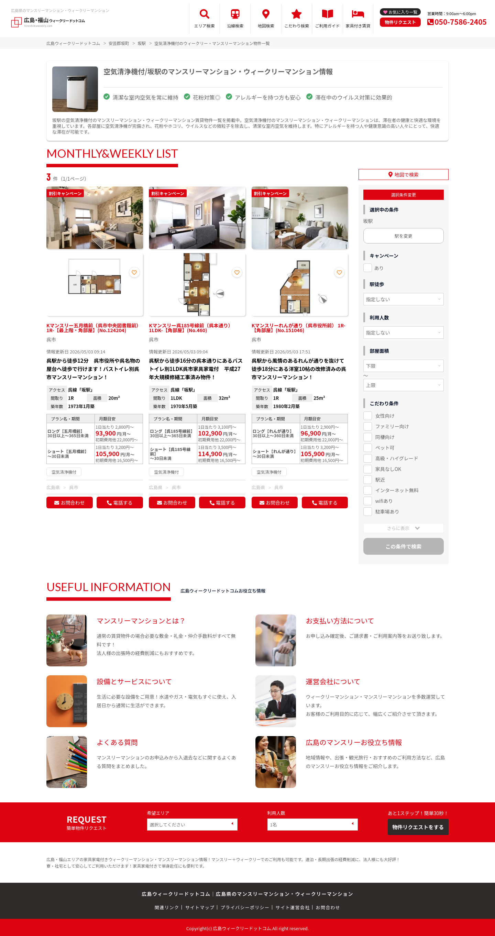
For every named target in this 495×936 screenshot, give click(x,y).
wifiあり (384, 499)
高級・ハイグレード (396, 456)
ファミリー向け (392, 424)
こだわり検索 (296, 26)
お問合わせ (72, 502)
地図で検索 (407, 172)
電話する (122, 502)
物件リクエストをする (418, 825)
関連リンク (167, 906)
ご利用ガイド (327, 26)
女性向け (385, 414)
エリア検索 (204, 26)
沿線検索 (235, 26)
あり (379, 266)
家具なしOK (388, 467)
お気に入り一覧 (402, 12)
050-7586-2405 (460, 21)
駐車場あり (387, 509)
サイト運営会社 (292, 906)
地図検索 (266, 26)
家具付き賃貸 (357, 26)
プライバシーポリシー (245, 906)
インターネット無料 (397, 488)
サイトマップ (200, 906)
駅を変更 (403, 234)
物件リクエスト (400, 22)
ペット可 (385, 445)
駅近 (380, 477)
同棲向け (385, 435)
